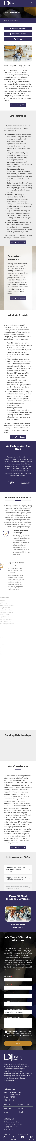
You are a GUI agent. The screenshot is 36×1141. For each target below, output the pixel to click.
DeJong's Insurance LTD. (20, 1124)
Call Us (18, 39)
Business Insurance (18, 29)
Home (5, 20)
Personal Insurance (18, 34)
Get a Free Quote (18, 105)
